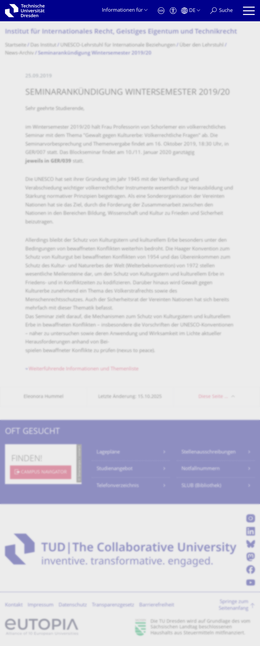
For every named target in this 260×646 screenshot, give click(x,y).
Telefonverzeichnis (118, 485)
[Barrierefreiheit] (173, 11)
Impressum (41, 605)
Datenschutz (73, 605)
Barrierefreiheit (156, 605)
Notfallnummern (200, 468)
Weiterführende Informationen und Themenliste (83, 369)
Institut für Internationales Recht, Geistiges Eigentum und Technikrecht (121, 32)
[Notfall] (161, 11)
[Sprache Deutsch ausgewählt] (190, 11)
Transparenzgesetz (113, 605)
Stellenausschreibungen (208, 452)
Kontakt (14, 605)
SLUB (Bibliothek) (201, 485)
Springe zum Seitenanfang (233, 605)
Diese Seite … (213, 397)
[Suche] (221, 11)
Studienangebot (114, 468)
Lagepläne (108, 452)
